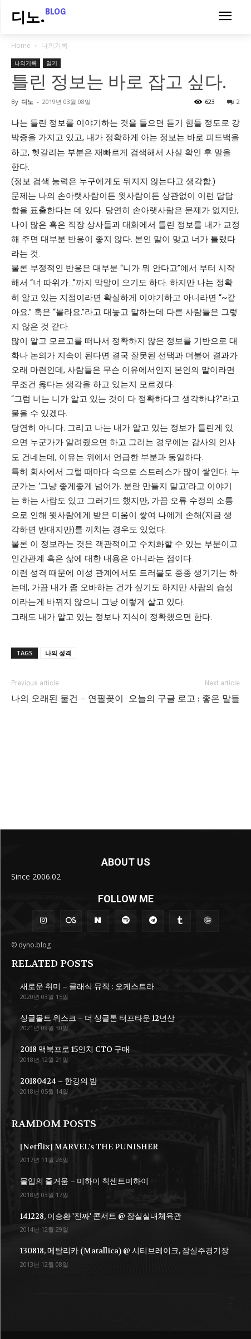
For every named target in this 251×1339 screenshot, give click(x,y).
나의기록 (54, 45)
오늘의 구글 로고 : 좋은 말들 (184, 698)
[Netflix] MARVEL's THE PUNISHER (89, 1147)
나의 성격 (58, 653)
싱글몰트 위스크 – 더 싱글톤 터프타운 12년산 (97, 1018)
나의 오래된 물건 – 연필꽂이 (67, 698)
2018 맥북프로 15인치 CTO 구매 (75, 1049)
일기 (51, 63)
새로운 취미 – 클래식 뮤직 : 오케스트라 (87, 986)
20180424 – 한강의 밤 (58, 1081)
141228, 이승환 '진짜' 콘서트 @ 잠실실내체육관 (100, 1216)
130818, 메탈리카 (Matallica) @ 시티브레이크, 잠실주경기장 (124, 1251)
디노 (27, 101)
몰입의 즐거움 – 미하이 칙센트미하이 (84, 1181)
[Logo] (38, 18)
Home (21, 45)
